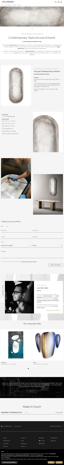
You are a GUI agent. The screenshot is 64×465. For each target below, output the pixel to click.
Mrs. (7, 226)
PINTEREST (42, 443)
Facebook (41, 437)
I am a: (2, 241)
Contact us (32, 391)
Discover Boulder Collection (53, 310)
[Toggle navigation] (55, 2)
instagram (54, 437)
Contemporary (6, 440)
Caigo (50, 53)
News (22, 440)
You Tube (42, 440)
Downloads (24, 443)
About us (23, 437)
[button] (26, 368)
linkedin (53, 440)
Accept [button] (59, 462)
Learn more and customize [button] (9, 462)
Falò (34, 362)
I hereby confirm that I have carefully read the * (20, 261)
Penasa (3, 362)
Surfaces (5, 446)
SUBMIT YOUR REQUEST (55, 265)
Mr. (3, 226)
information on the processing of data (28, 261)
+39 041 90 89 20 (17, 426)
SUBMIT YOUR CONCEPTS (56, 426)
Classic (5, 437)
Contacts (23, 446)
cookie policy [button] (40, 455)
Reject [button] (51, 462)
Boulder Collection (8, 53)
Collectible (6, 443)
